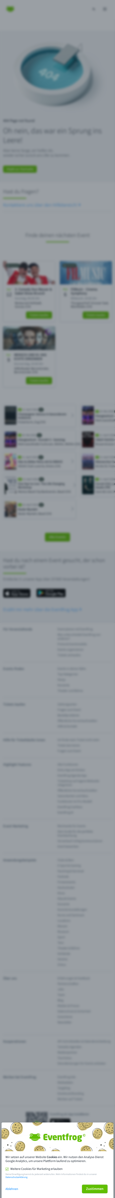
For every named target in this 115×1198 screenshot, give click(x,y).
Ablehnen (11, 1189)
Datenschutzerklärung (16, 1177)
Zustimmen (94, 1188)
